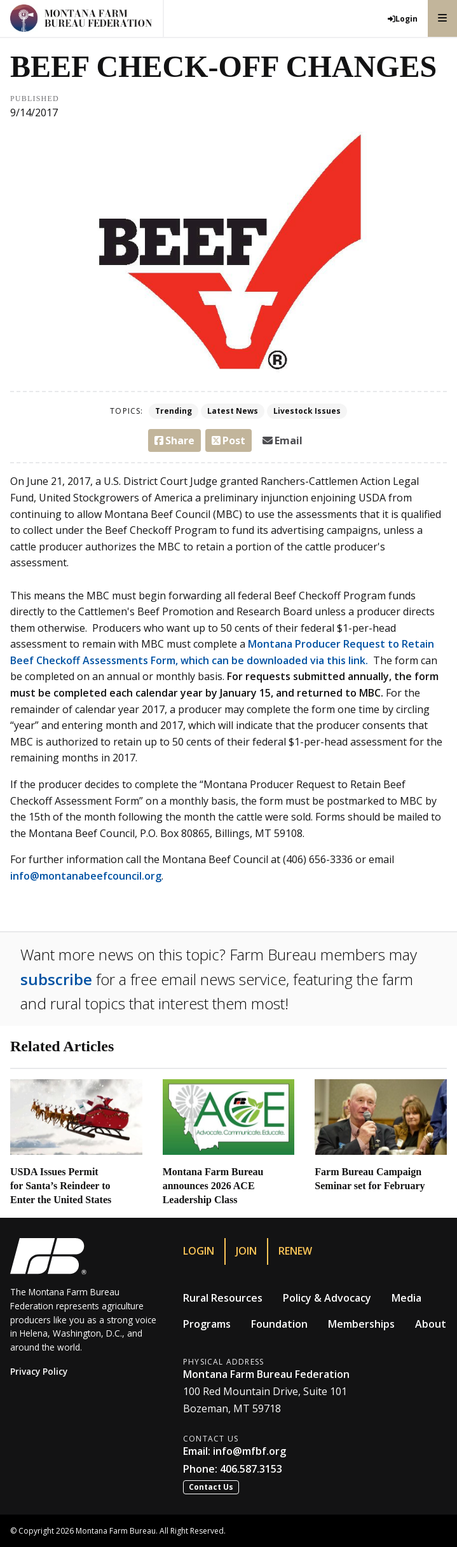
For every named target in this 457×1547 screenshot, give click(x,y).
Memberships (361, 1324)
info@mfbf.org (249, 1451)
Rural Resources (223, 1298)
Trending (173, 410)
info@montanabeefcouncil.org (85, 876)
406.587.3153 (251, 1469)
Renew (295, 1251)
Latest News (232, 410)
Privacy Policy (38, 1371)
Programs (207, 1324)
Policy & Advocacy (327, 1298)
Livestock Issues (307, 410)
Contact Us (211, 1487)
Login (198, 1251)
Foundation (279, 1324)
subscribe (56, 979)
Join (246, 1251)
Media (406, 1298)
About (430, 1324)
